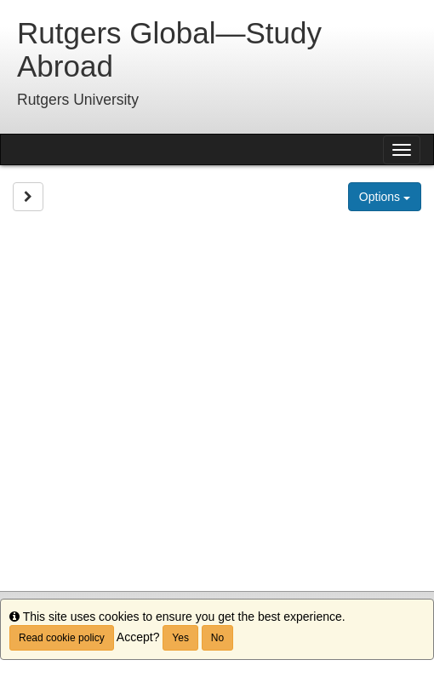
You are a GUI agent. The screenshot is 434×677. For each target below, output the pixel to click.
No (217, 638)
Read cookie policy (62, 638)
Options (384, 197)
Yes (180, 638)
